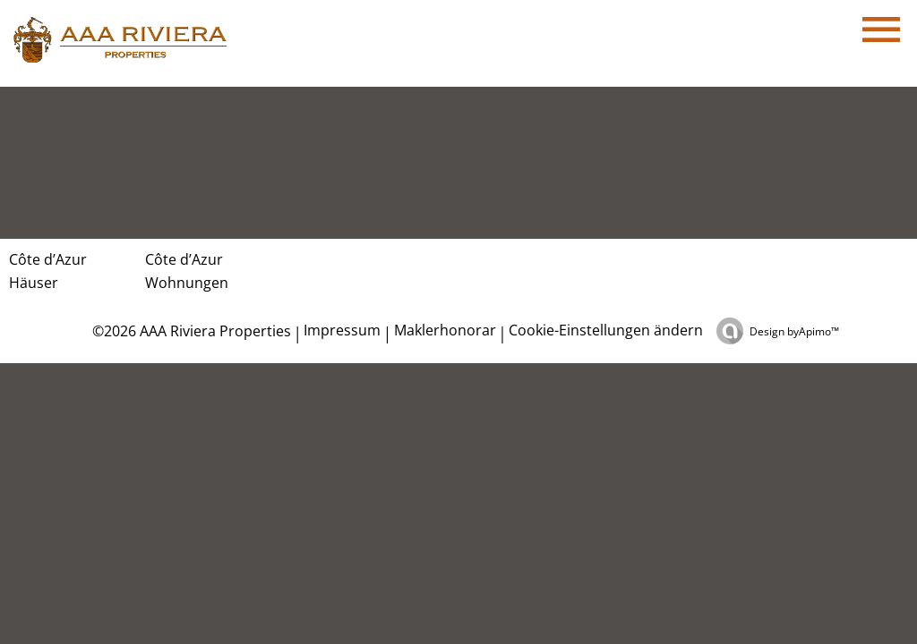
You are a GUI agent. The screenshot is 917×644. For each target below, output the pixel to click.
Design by (794, 331)
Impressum (342, 330)
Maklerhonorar (445, 330)
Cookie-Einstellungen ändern (606, 330)
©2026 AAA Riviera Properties (190, 331)
